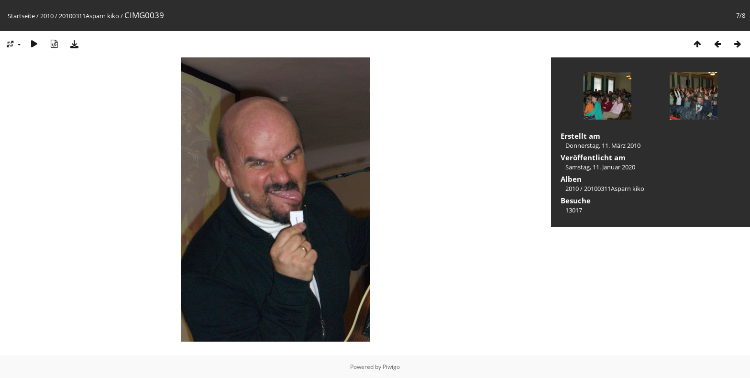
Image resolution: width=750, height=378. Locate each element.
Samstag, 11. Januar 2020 (600, 167)
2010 (47, 15)
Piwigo (391, 367)
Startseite (21, 15)
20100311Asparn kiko (89, 15)
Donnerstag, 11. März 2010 (602, 145)
